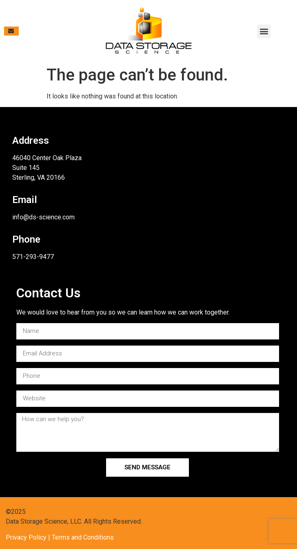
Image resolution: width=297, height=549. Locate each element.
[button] (263, 31)
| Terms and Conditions (80, 537)
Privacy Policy (26, 537)
